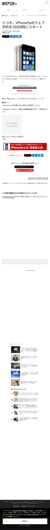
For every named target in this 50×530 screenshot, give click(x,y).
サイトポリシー (8, 492)
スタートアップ (16, 485)
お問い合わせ (39, 492)
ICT (24, 485)
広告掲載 (15, 493)
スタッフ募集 (23, 493)
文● (3, 33)
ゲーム (34, 483)
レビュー (25, 10)
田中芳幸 (7, 33)
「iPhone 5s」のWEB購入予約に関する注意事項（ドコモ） (21, 105)
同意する (25, 521)
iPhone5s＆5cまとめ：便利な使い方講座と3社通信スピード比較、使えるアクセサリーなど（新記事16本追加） (25, 197)
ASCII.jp (16, 488)
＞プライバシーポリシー (25, 525)
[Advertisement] (25, 218)
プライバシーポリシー (20, 492)
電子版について (33, 493)
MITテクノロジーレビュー (29, 488)
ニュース (41, 10)
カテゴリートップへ (37, 178)
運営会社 (31, 492)
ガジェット (14, 15)
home (5, 15)
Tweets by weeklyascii (30, 270)
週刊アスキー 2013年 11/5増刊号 (12, 136)
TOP (8, 10)
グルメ (40, 483)
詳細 (10, 516)
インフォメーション (32, 485)
